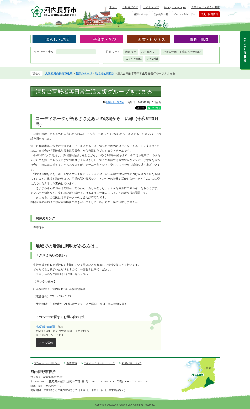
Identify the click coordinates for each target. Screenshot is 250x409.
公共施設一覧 (161, 14)
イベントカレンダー (184, 14)
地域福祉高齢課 (104, 73)
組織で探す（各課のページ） (47, 385)
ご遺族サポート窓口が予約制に (182, 52)
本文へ (113, 7)
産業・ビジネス (151, 39)
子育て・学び (104, 39)
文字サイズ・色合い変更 (205, 7)
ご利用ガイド (130, 7)
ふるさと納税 (133, 59)
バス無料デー (149, 52)
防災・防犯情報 (209, 14)
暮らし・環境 (57, 39)
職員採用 (130, 52)
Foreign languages (175, 7)
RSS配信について (132, 363)
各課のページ (141, 14)
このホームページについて (99, 363)
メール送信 (46, 343)
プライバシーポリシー (47, 363)
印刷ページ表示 (115, 102)
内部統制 (152, 59)
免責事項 (72, 363)
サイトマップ (151, 7)
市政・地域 (199, 39)
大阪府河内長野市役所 (59, 73)
